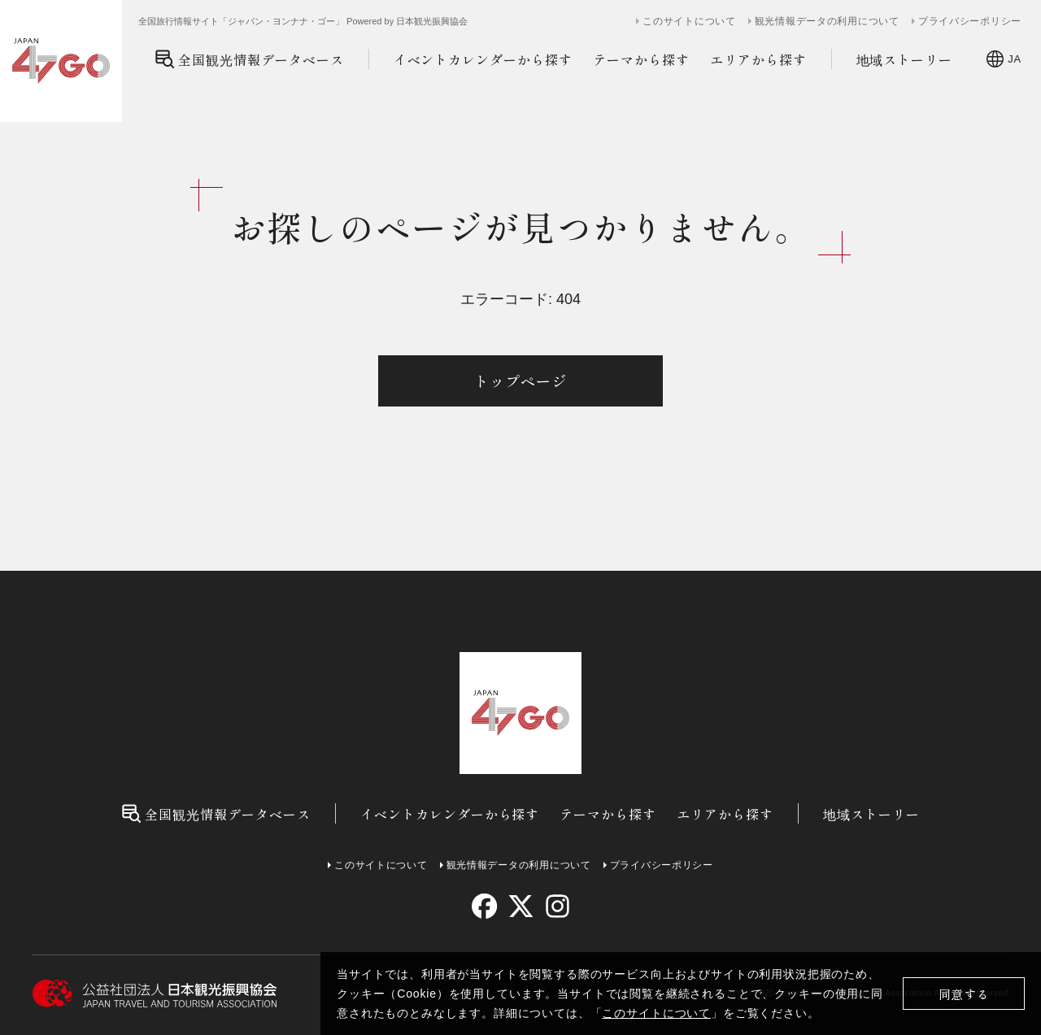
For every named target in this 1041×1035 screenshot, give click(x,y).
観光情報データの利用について (827, 21)
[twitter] (521, 906)
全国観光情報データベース (249, 59)
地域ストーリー (904, 59)
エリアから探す (758, 59)
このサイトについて (656, 1013)
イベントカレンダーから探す (483, 59)
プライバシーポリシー (969, 21)
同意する (964, 993)
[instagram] (557, 906)
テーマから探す (641, 59)
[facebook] (484, 906)
